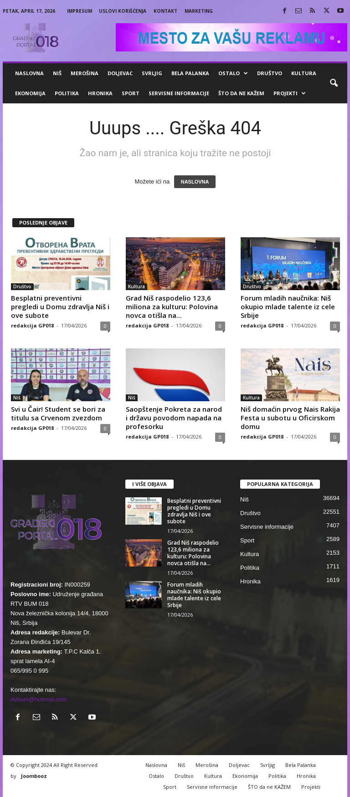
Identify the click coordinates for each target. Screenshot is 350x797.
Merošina (84, 73)
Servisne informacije (179, 93)
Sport (130, 93)
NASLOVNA (195, 181)
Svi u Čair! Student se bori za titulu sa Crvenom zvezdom (58, 413)
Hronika (100, 93)
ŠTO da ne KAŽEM (241, 93)
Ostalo (233, 73)
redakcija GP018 (32, 325)
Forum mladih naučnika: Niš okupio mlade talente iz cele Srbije (288, 306)
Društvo (269, 73)
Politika (67, 93)
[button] (334, 83)
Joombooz (34, 775)
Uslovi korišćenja (122, 11)
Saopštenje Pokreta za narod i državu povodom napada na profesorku (174, 417)
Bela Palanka (190, 73)
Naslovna (29, 73)
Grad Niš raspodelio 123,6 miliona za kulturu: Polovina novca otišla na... (172, 306)
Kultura (303, 73)
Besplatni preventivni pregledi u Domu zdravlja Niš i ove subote (60, 306)
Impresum (79, 11)
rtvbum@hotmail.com (38, 699)
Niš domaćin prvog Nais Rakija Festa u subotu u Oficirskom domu (290, 417)
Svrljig (152, 73)
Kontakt (165, 11)
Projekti (289, 93)
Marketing (199, 11)
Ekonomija (30, 93)
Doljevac (120, 73)
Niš (57, 73)
